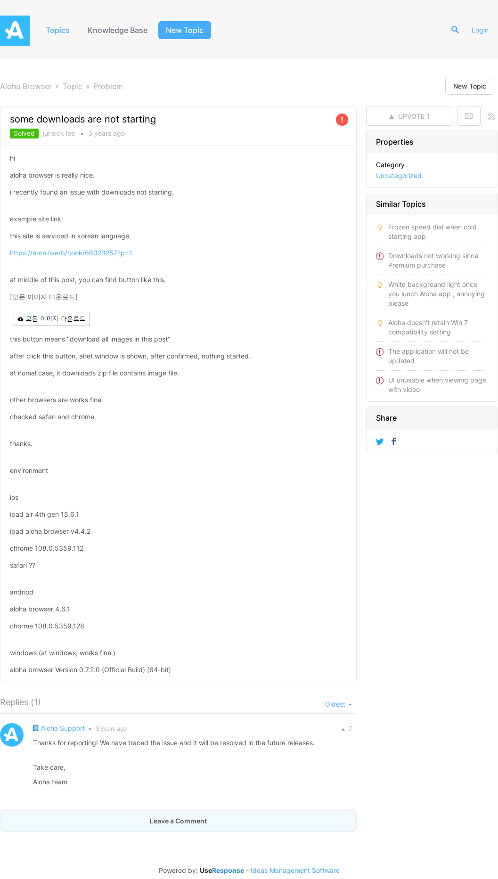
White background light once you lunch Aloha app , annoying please (436, 293)
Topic (72, 86)
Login (480, 30)
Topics (58, 30)
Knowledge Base (117, 30)
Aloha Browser (26, 86)
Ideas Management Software (295, 870)
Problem (108, 86)
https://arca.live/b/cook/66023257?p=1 (71, 253)
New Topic (185, 30)
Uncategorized (399, 175)
